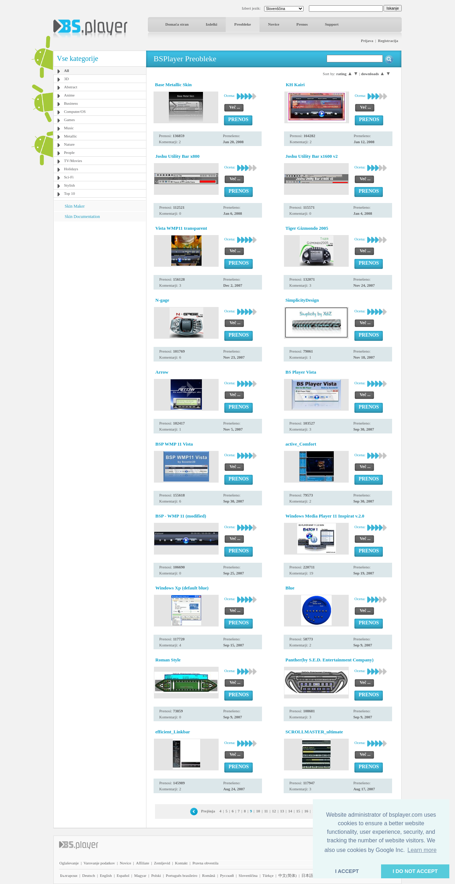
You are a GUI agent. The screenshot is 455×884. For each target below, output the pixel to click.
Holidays (71, 169)
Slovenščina (248, 875)
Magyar (140, 875)
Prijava (367, 40)
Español (123, 875)
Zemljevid (162, 863)
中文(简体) (287, 875)
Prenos (302, 24)
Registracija (388, 40)
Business (71, 103)
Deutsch (88, 875)
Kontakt (181, 863)
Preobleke (242, 24)
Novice (273, 24)
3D (66, 79)
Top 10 (69, 193)
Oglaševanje (69, 863)
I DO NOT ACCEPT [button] (415, 871)
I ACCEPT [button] (347, 871)
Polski (156, 875)
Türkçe (267, 875)
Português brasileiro (181, 875)
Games (69, 120)
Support (332, 24)
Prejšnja (208, 811)
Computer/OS (75, 111)
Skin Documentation (82, 216)
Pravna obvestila (205, 863)
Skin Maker (75, 206)
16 (306, 811)
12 (274, 811)
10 (258, 811)
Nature (69, 144)
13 (282, 811)
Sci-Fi (69, 177)
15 (298, 811)
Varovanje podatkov (99, 863)
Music (69, 128)
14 (290, 811)
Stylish (69, 185)
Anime (69, 95)
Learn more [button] (422, 850)
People (69, 152)
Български (68, 875)
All (66, 70)
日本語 (307, 875)
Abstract (70, 87)
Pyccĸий (227, 875)
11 (266, 811)
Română (208, 875)
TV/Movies (73, 160)
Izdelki (211, 24)
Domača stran (177, 24)
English (106, 875)
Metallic (70, 136)
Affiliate (142, 863)
